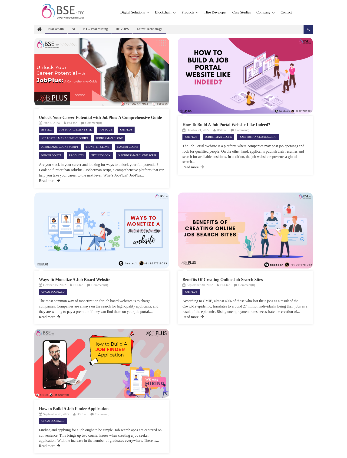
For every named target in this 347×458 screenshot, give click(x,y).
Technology (100, 155)
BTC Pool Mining (95, 29)
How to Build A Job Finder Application (74, 408)
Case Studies (241, 12)
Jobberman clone (109, 138)
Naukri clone (127, 146)
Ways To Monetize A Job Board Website (74, 279)
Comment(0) (93, 123)
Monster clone (97, 146)
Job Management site (75, 129)
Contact (286, 12)
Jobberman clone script (59, 146)
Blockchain (165, 12)
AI (73, 29)
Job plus (126, 129)
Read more (49, 181)
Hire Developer (215, 12)
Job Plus (105, 129)
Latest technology (149, 29)
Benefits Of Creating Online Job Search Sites (222, 279)
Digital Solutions (134, 12)
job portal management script (64, 138)
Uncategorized (53, 291)
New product (51, 155)
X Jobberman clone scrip (137, 155)
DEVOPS (122, 29)
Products (190, 12)
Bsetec (46, 129)
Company (265, 12)
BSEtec (72, 123)
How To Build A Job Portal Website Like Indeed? (226, 124)
